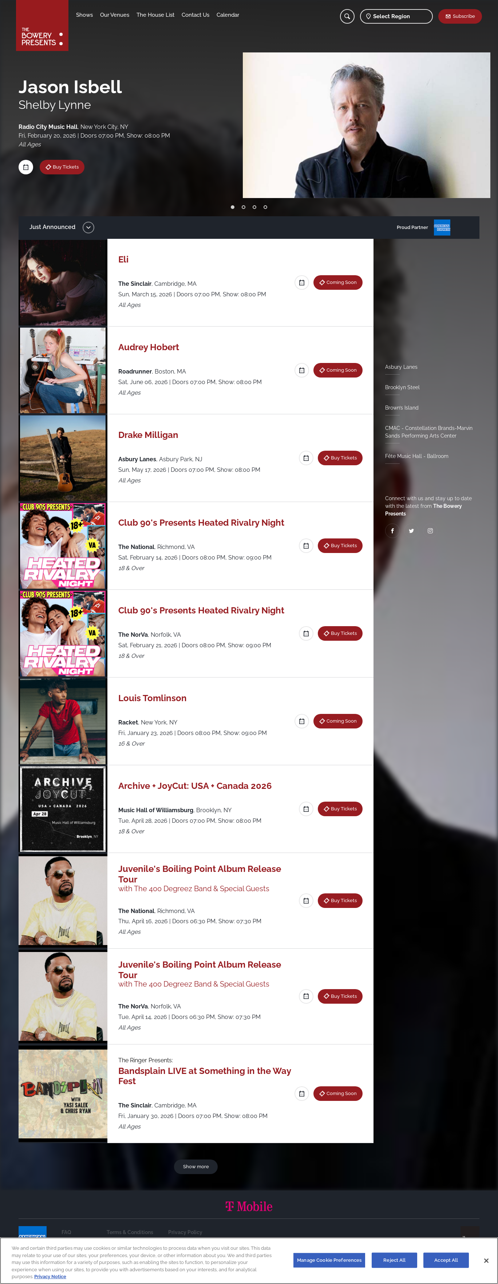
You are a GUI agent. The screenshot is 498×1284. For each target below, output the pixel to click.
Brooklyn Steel (402, 387)
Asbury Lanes (401, 367)
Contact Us (195, 15)
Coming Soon (342, 282)
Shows (84, 15)
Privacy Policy (185, 1232)
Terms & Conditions (130, 1232)
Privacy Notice (50, 1276)
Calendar (228, 15)
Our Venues (114, 15)
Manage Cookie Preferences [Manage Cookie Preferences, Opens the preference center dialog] (329, 1260)
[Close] (486, 1261)
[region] (249, 1260)
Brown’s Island (402, 408)
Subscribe (464, 16)
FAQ (66, 1232)
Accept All (446, 1260)
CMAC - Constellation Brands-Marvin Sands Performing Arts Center (429, 432)
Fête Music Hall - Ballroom (416, 456)
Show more (196, 1166)
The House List (155, 15)
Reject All (394, 1260)
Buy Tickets (344, 458)
